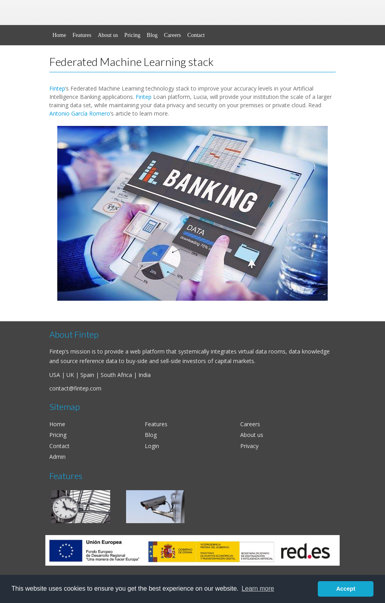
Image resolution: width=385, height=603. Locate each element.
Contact (196, 35)
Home (59, 35)
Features (81, 35)
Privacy (249, 446)
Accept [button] (345, 589)
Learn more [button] (257, 588)
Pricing (132, 35)
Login (152, 446)
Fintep (57, 88)
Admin (57, 456)
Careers (172, 35)
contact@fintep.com (75, 388)
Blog (152, 35)
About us (108, 35)
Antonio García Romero (79, 113)
